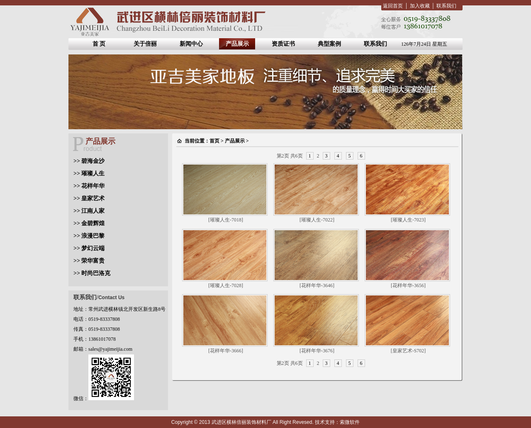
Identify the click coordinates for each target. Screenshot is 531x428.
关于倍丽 (145, 44)
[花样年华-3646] (317, 285)
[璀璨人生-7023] (408, 220)
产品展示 (237, 44)
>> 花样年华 (89, 186)
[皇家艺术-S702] (408, 351)
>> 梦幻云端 (89, 248)
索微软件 (350, 422)
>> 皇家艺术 (89, 198)
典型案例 (329, 44)
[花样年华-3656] (408, 285)
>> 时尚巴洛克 (91, 273)
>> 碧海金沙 (89, 161)
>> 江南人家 (89, 211)
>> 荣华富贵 (89, 261)
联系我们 (446, 6)
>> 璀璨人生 (89, 173)
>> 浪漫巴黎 (89, 236)
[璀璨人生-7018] (225, 220)
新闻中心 (191, 44)
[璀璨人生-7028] (225, 285)
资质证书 (283, 44)
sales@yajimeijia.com (110, 349)
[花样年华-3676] (317, 351)
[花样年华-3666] (225, 351)
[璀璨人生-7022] (317, 220)
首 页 (99, 44)
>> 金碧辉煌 (89, 223)
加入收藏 (420, 6)
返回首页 (393, 6)
